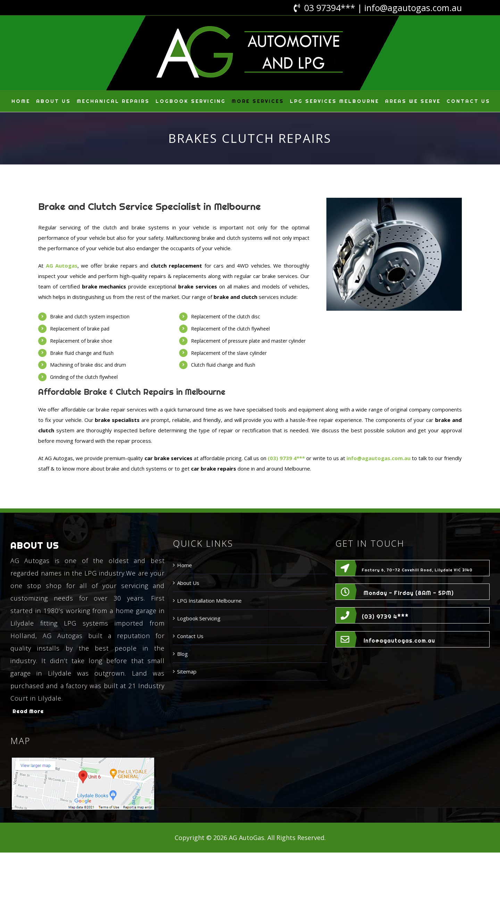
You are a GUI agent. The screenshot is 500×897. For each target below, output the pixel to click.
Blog (182, 653)
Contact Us (190, 636)
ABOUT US (34, 545)
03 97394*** (329, 8)
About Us (188, 582)
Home (184, 565)
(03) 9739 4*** (385, 616)
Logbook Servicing (198, 618)
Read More (28, 711)
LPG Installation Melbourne (209, 600)
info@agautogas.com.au (413, 8)
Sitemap (187, 671)
